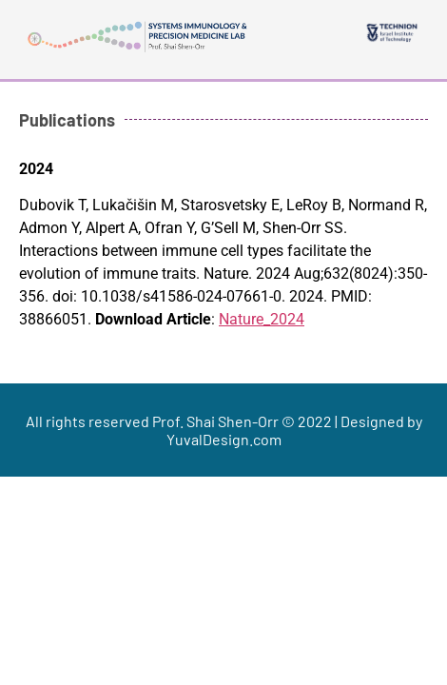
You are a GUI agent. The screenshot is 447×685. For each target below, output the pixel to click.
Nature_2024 (261, 319)
